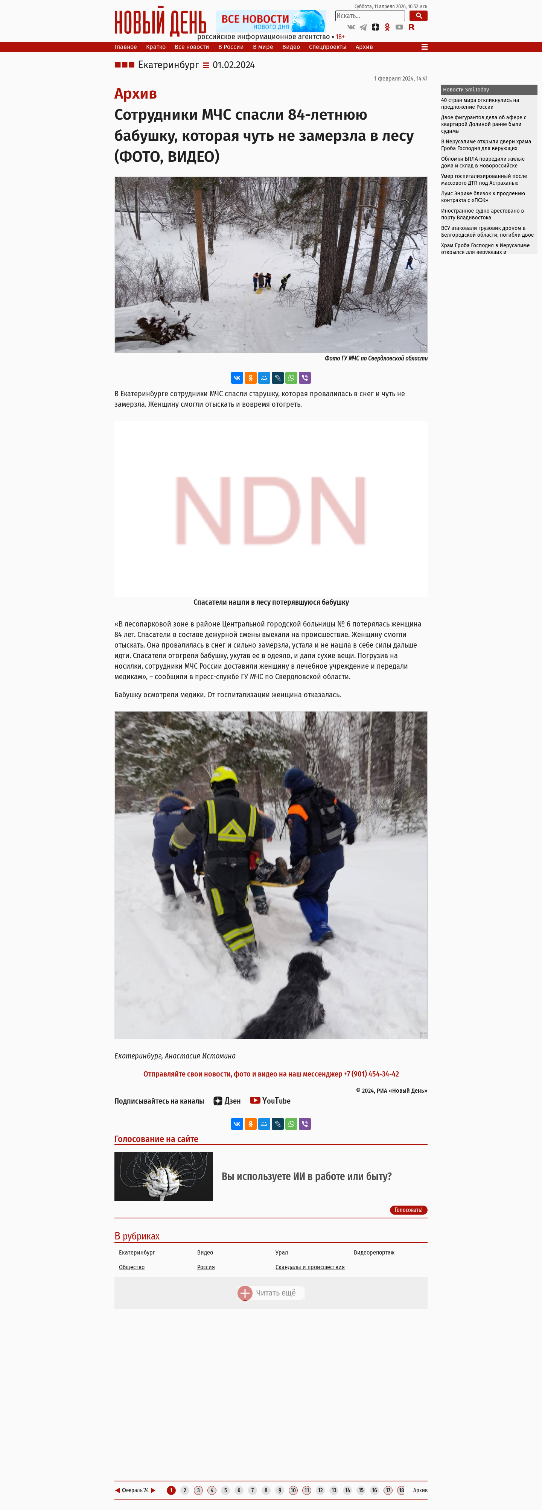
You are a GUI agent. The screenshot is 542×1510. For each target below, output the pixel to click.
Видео (291, 46)
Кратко (156, 46)
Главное (125, 46)
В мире (263, 46)
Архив (364, 46)
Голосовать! (409, 1209)
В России (231, 46)
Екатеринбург (168, 65)
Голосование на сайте (156, 1139)
